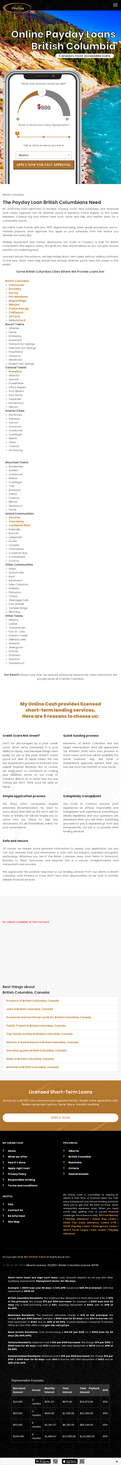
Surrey (13, 293)
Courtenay (16, 521)
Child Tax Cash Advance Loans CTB (89, 1222)
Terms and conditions (22, 1185)
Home (12, 1151)
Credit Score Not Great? (21, 736)
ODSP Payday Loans (76, 1226)
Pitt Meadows (18, 297)
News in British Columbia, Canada (30, 1059)
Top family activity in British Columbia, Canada (39, 1034)
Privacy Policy (17, 1174)
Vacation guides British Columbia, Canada (36, 1050)
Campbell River (20, 525)
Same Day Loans (104, 1219)
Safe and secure (15, 841)
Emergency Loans (105, 1226)
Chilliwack (16, 312)
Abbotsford (17, 320)
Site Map (13, 1221)
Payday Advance (77, 1219)
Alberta (73, 1151)
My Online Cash (35, 1257)
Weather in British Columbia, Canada (32, 1067)
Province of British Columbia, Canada (32, 1001)
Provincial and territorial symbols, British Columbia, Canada (48, 1017)
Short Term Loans (75, 1230)
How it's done (17, 1162)
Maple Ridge (17, 301)
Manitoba (74, 1162)
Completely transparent (82, 796)
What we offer (17, 1156)
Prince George (19, 308)
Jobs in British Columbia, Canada (29, 1009)
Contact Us (15, 1210)
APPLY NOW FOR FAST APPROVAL (43, 165)
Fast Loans (98, 1230)
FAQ (10, 1204)
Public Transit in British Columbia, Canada (36, 1026)
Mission (14, 304)
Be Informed (16, 1216)
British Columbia (17, 281)
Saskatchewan (78, 1174)
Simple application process (24, 796)
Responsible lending (21, 1180)
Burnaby (15, 289)
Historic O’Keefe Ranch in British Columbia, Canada (42, 1042)
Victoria (14, 316)
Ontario (73, 1168)
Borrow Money (108, 1215)
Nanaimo (15, 371)
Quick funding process (81, 736)
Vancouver (16, 285)
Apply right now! (19, 1168)
